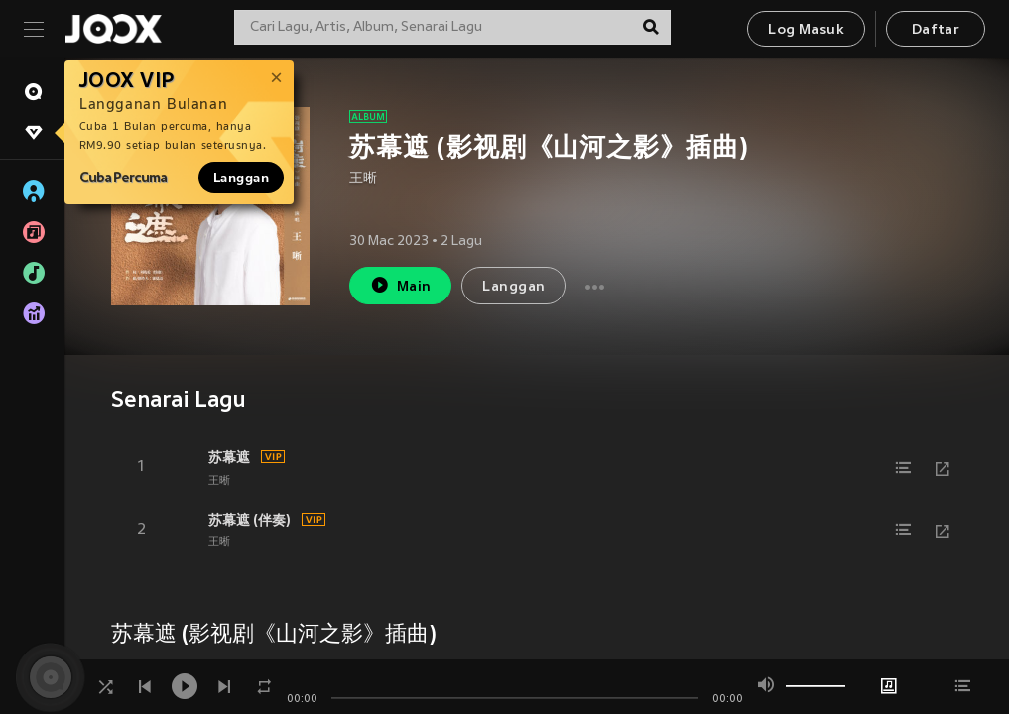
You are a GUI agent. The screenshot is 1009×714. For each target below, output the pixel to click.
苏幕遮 (229, 457)
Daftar (935, 30)
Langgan (241, 177)
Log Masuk (806, 30)
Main (400, 285)
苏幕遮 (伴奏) (249, 520)
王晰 (363, 179)
